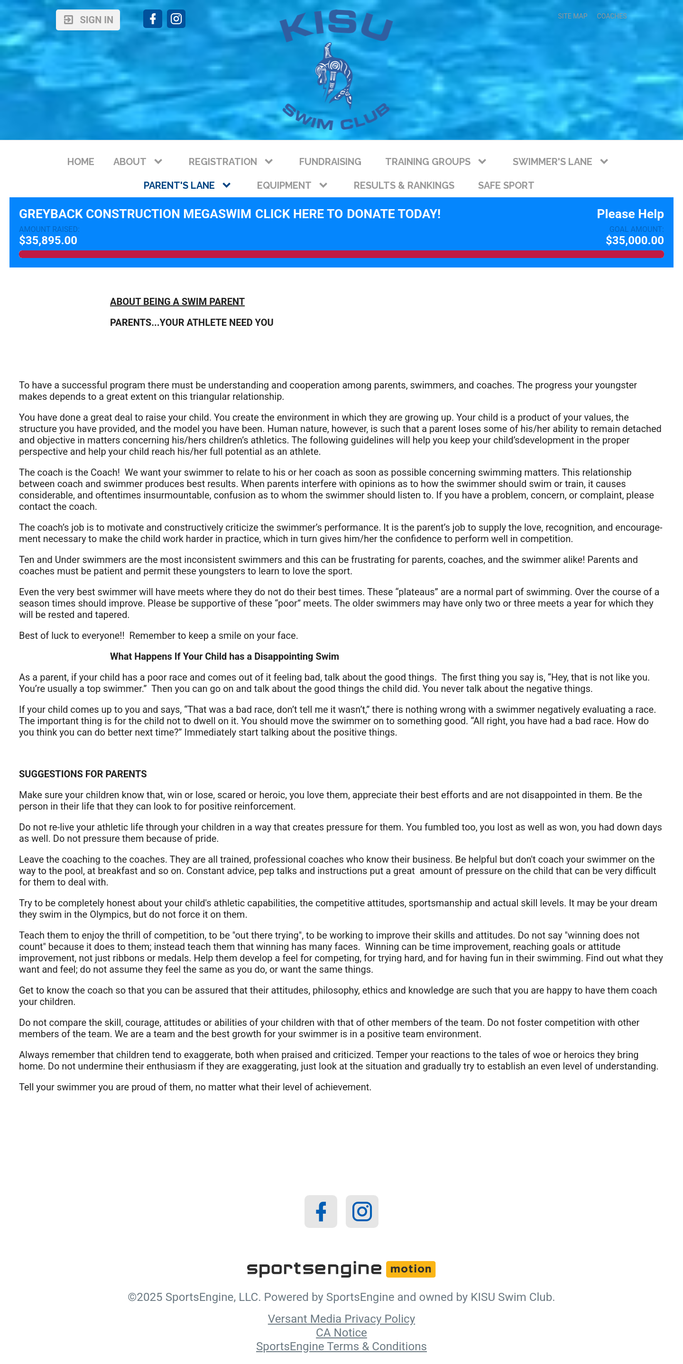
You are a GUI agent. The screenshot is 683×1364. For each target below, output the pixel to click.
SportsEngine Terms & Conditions (341, 1346)
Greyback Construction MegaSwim (135, 214)
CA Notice (341, 1332)
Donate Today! (394, 214)
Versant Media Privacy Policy (341, 1319)
